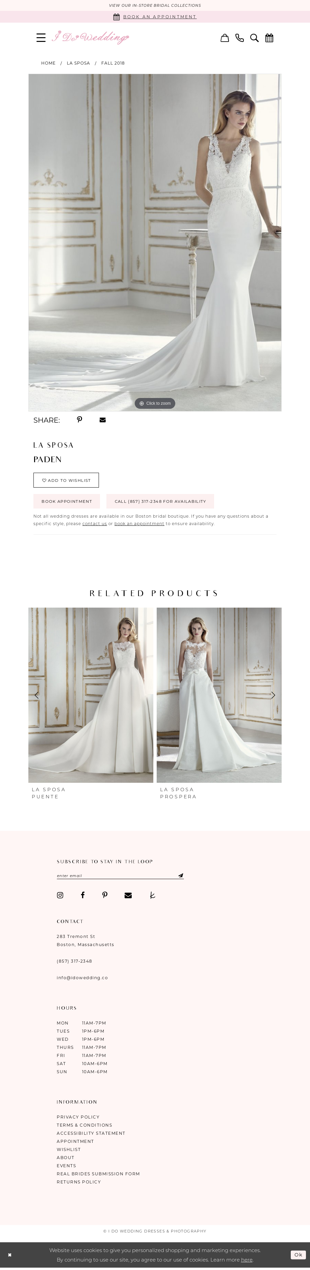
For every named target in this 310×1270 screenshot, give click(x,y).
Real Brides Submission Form (98, 1176)
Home (48, 63)
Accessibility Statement (91, 1135)
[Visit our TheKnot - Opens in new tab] (153, 897)
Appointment (75, 1143)
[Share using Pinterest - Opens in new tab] (79, 420)
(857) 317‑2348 (75, 963)
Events (66, 1168)
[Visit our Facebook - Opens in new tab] (82, 897)
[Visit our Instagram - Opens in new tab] (60, 897)
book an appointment (139, 525)
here (247, 1262)
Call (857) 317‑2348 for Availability (167, 503)
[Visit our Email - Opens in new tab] (128, 897)
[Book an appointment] (155, 17)
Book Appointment (68, 503)
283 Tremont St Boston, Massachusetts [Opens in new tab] (85, 942)
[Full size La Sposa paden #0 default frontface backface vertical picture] (155, 242)
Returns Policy (79, 1184)
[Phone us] (239, 37)
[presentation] (90, 697)
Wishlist (69, 1151)
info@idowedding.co (82, 980)
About (66, 1159)
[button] (41, 37)
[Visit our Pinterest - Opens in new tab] (105, 897)
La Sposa (78, 63)
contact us (94, 525)
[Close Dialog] (10, 1257)
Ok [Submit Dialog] (298, 1257)
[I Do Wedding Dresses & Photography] (90, 37)
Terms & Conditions (84, 1127)
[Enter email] (123, 878)
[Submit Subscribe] (180, 878)
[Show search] (254, 37)
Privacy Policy (78, 1119)
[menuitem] (41, 37)
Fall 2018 (113, 63)
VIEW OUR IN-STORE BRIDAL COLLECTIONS (155, 5)
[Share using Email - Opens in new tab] (102, 420)
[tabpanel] (155, 242)
